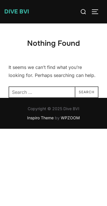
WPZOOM (70, 117)
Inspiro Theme (40, 117)
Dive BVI (16, 11)
